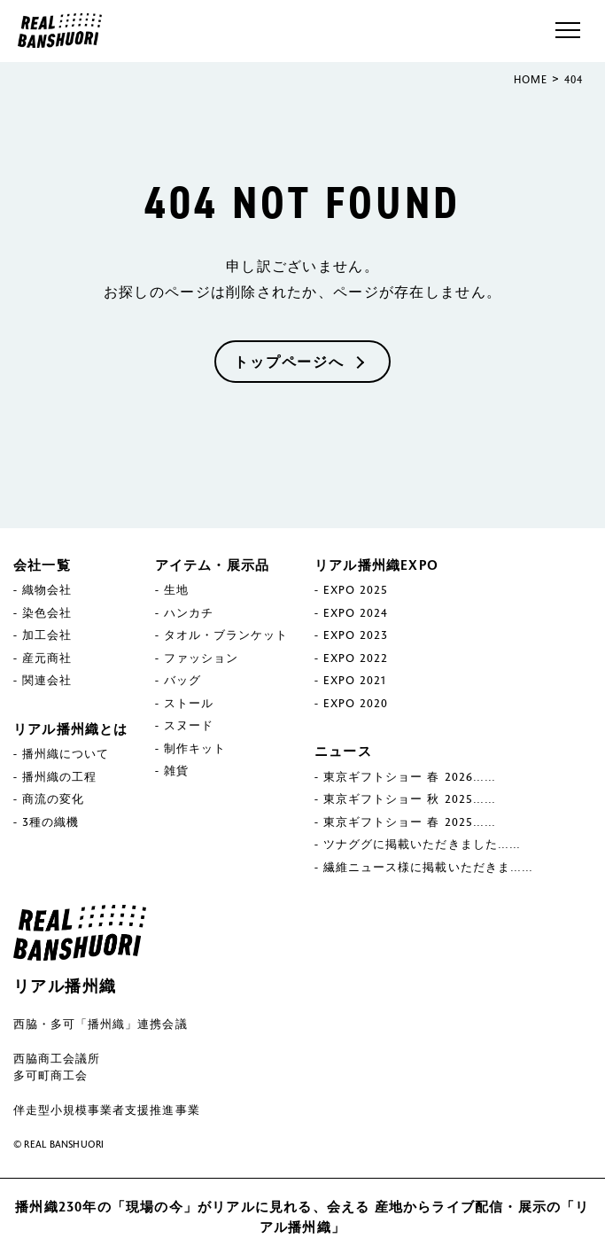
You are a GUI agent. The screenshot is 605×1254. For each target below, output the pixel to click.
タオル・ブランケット (226, 635)
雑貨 (176, 770)
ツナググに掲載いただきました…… (422, 844)
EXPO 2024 (355, 612)
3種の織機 (50, 822)
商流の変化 (53, 798)
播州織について (65, 753)
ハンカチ (188, 612)
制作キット (195, 748)
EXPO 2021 (354, 680)
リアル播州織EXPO (376, 564)
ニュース (343, 750)
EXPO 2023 (355, 635)
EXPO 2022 (355, 658)
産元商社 (47, 658)
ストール (188, 703)
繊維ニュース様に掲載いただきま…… (428, 867)
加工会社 (47, 635)
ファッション (201, 658)
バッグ (182, 680)
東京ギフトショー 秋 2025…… (409, 798)
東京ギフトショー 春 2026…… (409, 776)
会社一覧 (42, 564)
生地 (176, 589)
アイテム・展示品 (212, 564)
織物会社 (47, 589)
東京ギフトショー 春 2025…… (409, 822)
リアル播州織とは (70, 728)
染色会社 (47, 612)
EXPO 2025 (355, 589)
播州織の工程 (59, 776)
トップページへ (289, 361)
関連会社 (47, 680)
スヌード (188, 725)
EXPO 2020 (355, 703)
